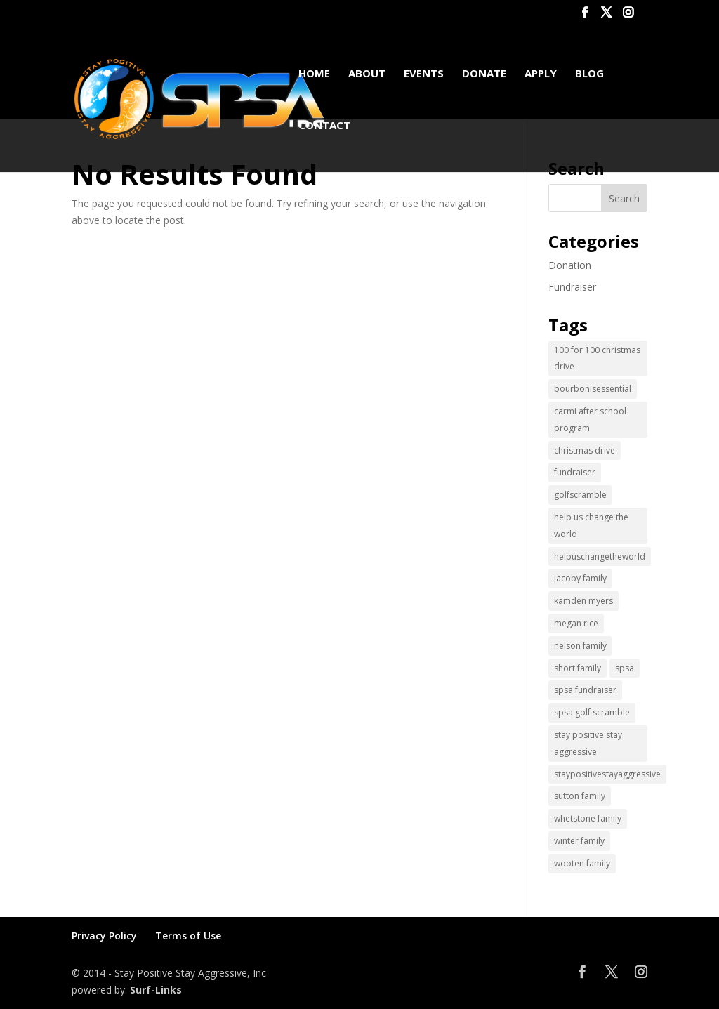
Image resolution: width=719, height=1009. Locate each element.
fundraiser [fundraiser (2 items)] (574, 472)
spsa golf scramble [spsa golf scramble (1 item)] (592, 712)
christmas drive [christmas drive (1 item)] (584, 450)
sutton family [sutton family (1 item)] (579, 796)
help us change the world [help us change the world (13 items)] (591, 525)
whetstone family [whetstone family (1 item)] (587, 818)
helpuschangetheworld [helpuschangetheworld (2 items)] (599, 556)
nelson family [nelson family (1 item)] (580, 646)
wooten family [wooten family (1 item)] (582, 863)
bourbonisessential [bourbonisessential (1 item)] (592, 389)
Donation (569, 265)
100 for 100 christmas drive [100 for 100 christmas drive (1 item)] (597, 358)
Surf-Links (156, 989)
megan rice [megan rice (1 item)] (576, 623)
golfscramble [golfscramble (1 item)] (580, 495)
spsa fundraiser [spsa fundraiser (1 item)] (585, 690)
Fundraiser (572, 287)
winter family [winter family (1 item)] (579, 841)
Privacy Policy (104, 935)
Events (424, 74)
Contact (324, 126)
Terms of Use (188, 935)
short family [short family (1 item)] (577, 668)
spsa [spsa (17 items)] (624, 668)
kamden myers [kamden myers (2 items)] (583, 601)
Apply (541, 74)
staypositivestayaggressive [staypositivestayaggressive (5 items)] (607, 774)
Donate (484, 74)
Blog (589, 74)
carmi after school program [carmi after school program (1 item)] (590, 419)
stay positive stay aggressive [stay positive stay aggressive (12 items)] (588, 743)
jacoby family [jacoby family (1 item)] (580, 578)
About (366, 74)
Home (314, 74)
